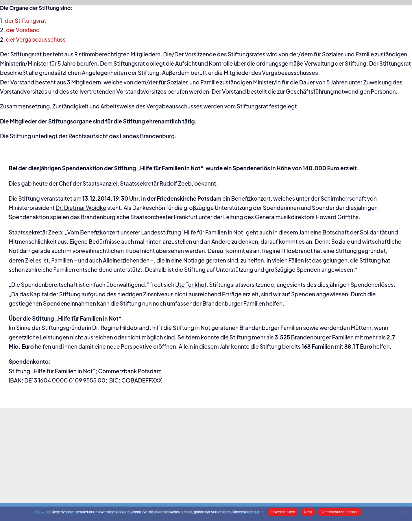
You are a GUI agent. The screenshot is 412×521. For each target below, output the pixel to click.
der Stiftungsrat (25, 20)
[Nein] (405, 512)
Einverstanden (282, 512)
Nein (308, 512)
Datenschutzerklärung (340, 512)
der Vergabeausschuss (36, 39)
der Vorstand (23, 29)
